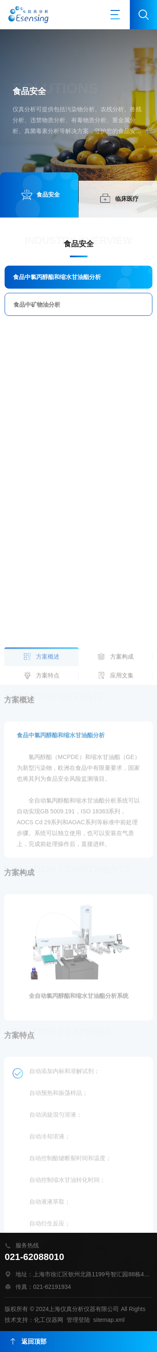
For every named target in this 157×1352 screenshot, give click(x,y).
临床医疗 (127, 198)
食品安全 (48, 194)
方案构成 (122, 882)
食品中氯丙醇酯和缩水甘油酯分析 (57, 277)
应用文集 (122, 901)
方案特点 (47, 901)
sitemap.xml (109, 1319)
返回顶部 (28, 1341)
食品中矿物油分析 (36, 304)
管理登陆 (78, 1319)
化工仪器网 (48, 1319)
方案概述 (47, 882)
